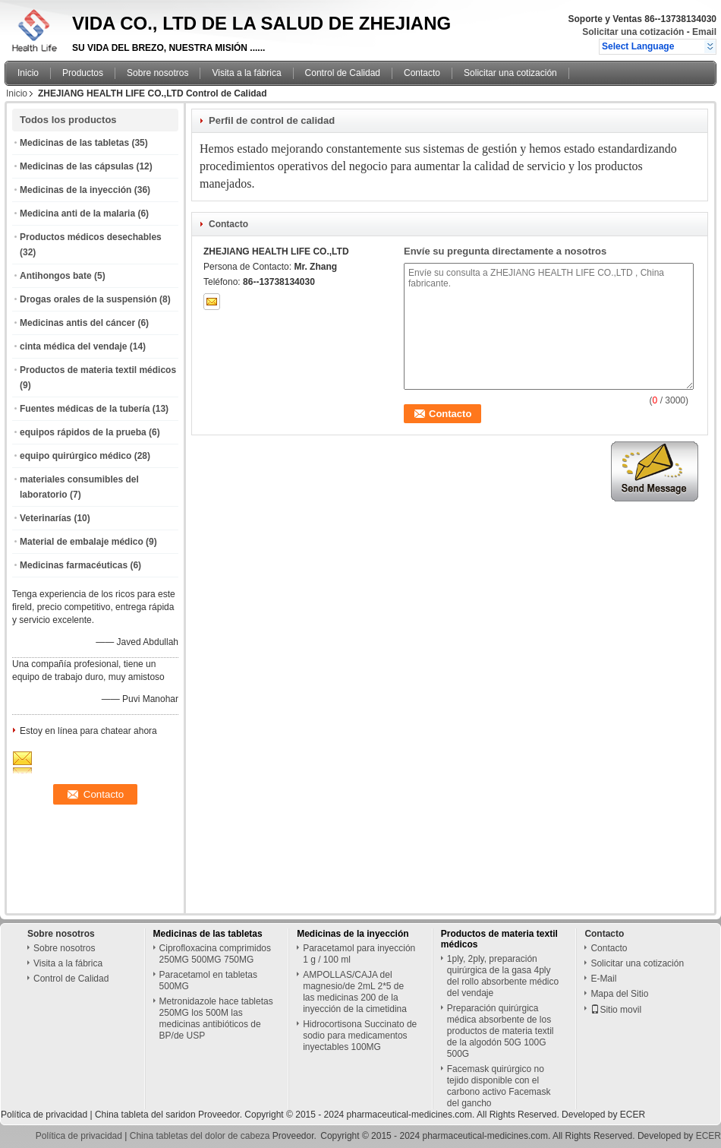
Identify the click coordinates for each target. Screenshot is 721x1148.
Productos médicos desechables (91, 237)
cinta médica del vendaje (73, 346)
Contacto (422, 73)
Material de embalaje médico (81, 541)
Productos (82, 73)
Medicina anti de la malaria (77, 213)
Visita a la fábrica (246, 73)
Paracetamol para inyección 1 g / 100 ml (359, 954)
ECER (632, 1114)
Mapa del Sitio (619, 993)
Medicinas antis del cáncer (77, 323)
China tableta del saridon (145, 1114)
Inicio (28, 73)
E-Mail (603, 978)
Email (704, 32)
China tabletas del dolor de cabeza (200, 1136)
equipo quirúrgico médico (75, 456)
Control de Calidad (342, 73)
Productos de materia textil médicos (98, 370)
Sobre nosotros (157, 73)
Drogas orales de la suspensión (88, 299)
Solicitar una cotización (633, 32)
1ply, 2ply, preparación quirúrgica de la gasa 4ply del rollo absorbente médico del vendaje (503, 976)
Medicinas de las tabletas (74, 143)
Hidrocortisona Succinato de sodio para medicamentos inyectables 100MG (360, 1035)
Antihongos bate (56, 275)
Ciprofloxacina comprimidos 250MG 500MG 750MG (215, 954)
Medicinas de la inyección (75, 190)
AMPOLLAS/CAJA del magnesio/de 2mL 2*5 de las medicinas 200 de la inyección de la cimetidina (355, 991)
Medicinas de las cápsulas (77, 166)
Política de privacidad (44, 1114)
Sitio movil (615, 1009)
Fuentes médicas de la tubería (85, 408)
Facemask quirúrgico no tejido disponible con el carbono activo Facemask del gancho (499, 1086)
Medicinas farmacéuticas (74, 565)
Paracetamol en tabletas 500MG (208, 980)
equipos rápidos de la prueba (83, 432)
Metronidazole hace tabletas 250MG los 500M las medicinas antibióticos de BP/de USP (216, 1018)
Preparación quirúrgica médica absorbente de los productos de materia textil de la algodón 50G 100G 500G (500, 1031)
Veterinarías (45, 518)
